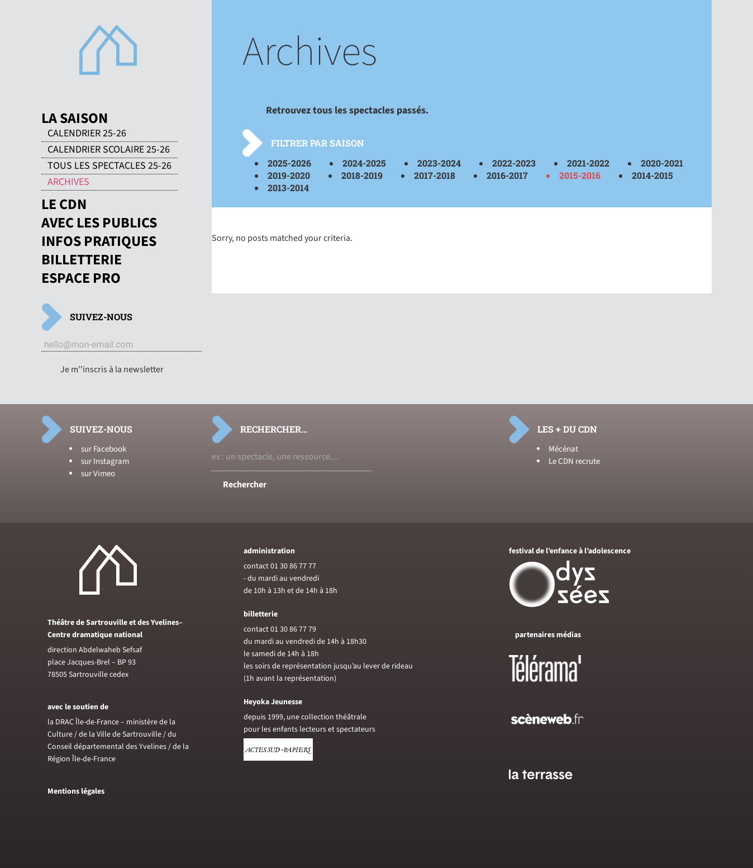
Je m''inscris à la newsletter (112, 369)
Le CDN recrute (574, 461)
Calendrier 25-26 (86, 133)
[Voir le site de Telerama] (556, 686)
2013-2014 (288, 187)
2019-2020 (289, 175)
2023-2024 (439, 163)
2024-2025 (364, 163)
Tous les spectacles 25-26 (109, 166)
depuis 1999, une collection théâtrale (305, 717)
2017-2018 (434, 175)
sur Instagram (105, 461)
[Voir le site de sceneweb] (557, 742)
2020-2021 (662, 163)
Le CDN (64, 204)
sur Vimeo (98, 474)
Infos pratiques (98, 241)
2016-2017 (507, 175)
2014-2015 (652, 175)
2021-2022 (588, 163)
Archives (68, 182)
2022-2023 (514, 163)
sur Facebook (103, 449)
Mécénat (563, 449)
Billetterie (81, 260)
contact (256, 566)
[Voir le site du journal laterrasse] (549, 792)
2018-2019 (362, 175)
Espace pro (81, 278)
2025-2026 (289, 163)
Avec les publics (99, 223)
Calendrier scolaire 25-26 (108, 150)
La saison (74, 118)
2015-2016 (580, 175)
